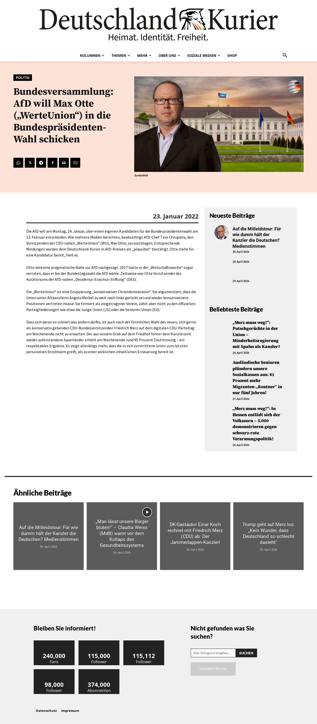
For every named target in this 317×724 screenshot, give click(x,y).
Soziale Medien (203, 55)
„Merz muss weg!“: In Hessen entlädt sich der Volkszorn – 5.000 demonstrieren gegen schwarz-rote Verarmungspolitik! (256, 420)
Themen (120, 55)
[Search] (246, 648)
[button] (285, 56)
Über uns (169, 55)
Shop (232, 55)
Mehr (144, 55)
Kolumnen (92, 55)
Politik (22, 77)
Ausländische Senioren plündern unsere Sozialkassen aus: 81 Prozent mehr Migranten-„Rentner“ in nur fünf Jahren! (257, 376)
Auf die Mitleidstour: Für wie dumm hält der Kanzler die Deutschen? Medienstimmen (257, 237)
